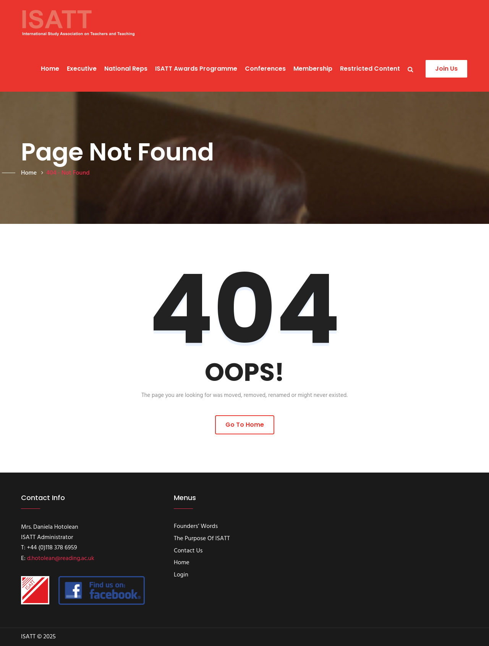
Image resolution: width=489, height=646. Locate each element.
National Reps (125, 68)
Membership (312, 68)
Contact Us (188, 551)
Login (181, 575)
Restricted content (370, 68)
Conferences (265, 68)
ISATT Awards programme (196, 68)
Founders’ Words (196, 526)
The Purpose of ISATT (202, 539)
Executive (82, 68)
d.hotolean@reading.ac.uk (60, 558)
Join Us (446, 68)
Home (50, 68)
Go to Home (244, 424)
